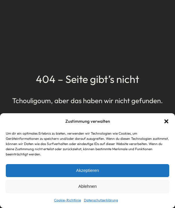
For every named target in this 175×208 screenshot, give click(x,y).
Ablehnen (87, 186)
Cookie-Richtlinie (67, 200)
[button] (166, 121)
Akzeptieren (87, 170)
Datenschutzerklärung (101, 200)
